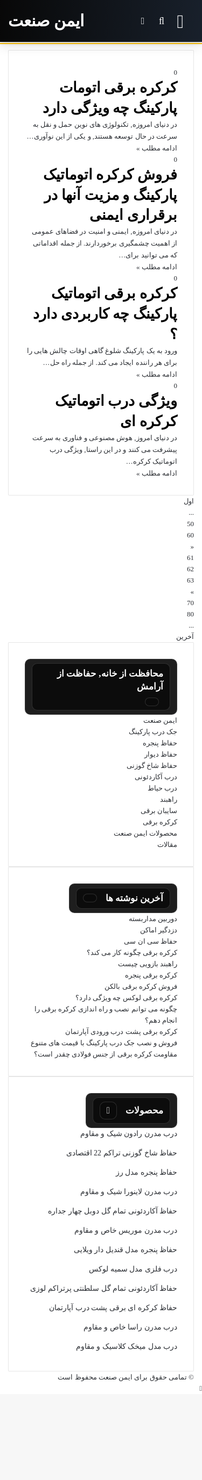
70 (190, 603)
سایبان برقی (159, 811)
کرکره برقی (160, 822)
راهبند (168, 799)
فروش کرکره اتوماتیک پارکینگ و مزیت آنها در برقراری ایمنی (110, 195)
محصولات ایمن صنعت (146, 833)
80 (190, 614)
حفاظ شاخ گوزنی (152, 765)
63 (190, 580)
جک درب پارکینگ (153, 732)
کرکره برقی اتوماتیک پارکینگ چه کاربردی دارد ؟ (105, 313)
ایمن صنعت (160, 720)
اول (189, 501)
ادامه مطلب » (156, 148)
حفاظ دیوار (160, 754)
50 (190, 524)
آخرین (185, 637)
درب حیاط (162, 788)
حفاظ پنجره (160, 743)
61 (190, 558)
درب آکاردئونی (156, 777)
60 (190, 535)
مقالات (167, 844)
